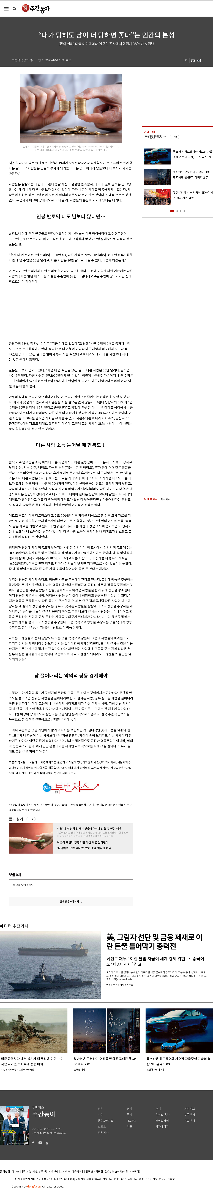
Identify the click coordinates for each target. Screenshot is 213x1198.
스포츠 (102, 1126)
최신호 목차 (162, 1114)
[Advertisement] (62, 312)
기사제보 (189, 1108)
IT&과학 (131, 1121)
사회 (100, 1114)
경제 (129, 1108)
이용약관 (77, 1171)
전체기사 (103, 1132)
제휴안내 (54, 1171)
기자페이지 (162, 1126)
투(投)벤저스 (155, 136)
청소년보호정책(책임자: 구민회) (122, 1171)
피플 (129, 1126)
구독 (31, 819)
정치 (100, 1108)
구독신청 (189, 1114)
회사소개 (17, 1171)
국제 (129, 1114)
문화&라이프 (105, 1121)
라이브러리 (162, 1121)
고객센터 (65, 1171)
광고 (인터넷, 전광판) (35, 1171)
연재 (158, 1108)
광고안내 (189, 1121)
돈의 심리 (16, 819)
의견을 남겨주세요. (23, 885)
